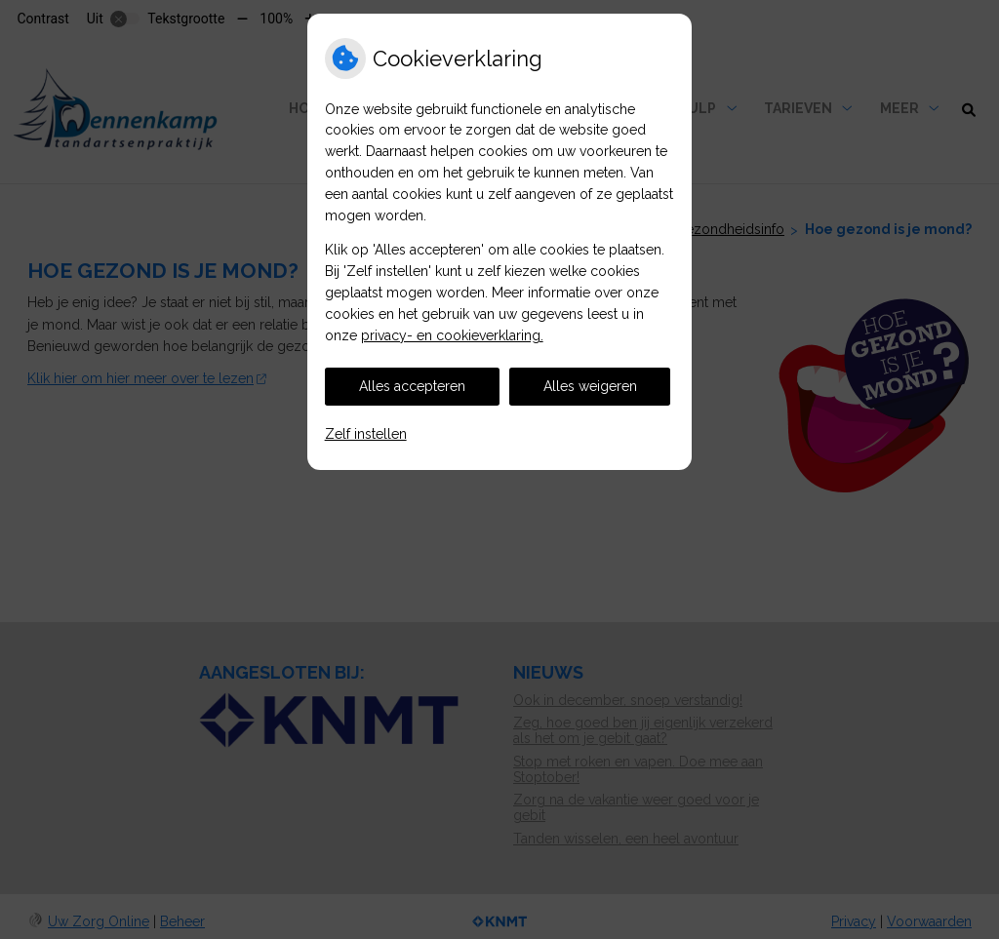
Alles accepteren (412, 386)
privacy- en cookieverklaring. (452, 335)
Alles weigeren (590, 386)
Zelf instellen (366, 434)
